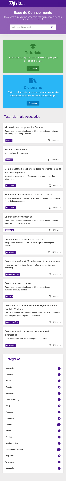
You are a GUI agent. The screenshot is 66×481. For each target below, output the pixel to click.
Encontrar (33, 68)
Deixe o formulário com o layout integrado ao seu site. (26, 338)
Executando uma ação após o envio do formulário (29, 194)
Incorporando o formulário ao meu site (24, 239)
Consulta (33, 374)
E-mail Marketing (12, 274)
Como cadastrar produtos (18, 283)
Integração (33, 406)
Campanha (33, 468)
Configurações (12, 322)
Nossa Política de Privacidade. (17, 153)
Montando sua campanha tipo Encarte (23, 127)
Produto (9, 296)
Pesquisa (9, 230)
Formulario (10, 185)
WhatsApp (33, 462)
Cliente (9, 160)
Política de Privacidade (16, 149)
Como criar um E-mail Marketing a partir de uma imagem (33, 261)
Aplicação (33, 368)
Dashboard (33, 393)
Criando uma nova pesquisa (18, 216)
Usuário (33, 387)
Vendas (9, 140)
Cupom (33, 430)
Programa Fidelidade (33, 449)
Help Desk (33, 455)
